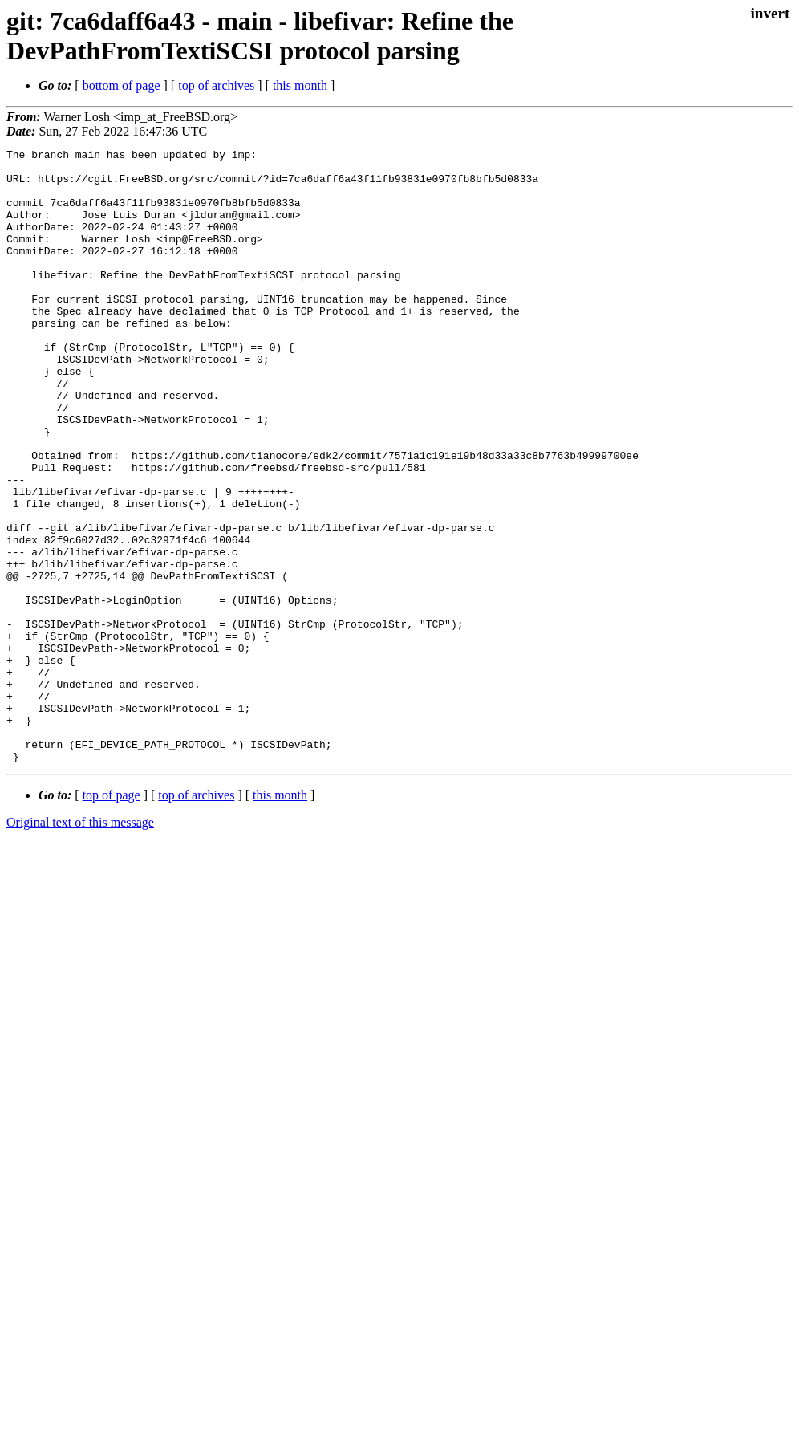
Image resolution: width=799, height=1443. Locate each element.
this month (300, 85)
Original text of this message (80, 945)
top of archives (216, 85)
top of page (111, 918)
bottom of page (121, 85)
